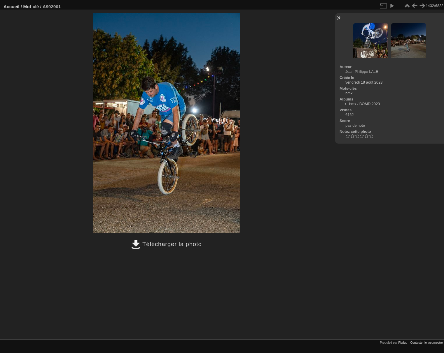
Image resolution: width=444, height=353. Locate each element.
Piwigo (402, 342)
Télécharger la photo (166, 244)
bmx (348, 93)
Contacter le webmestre (426, 342)
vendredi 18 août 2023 (363, 82)
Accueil (12, 6)
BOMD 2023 (369, 104)
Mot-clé (31, 6)
